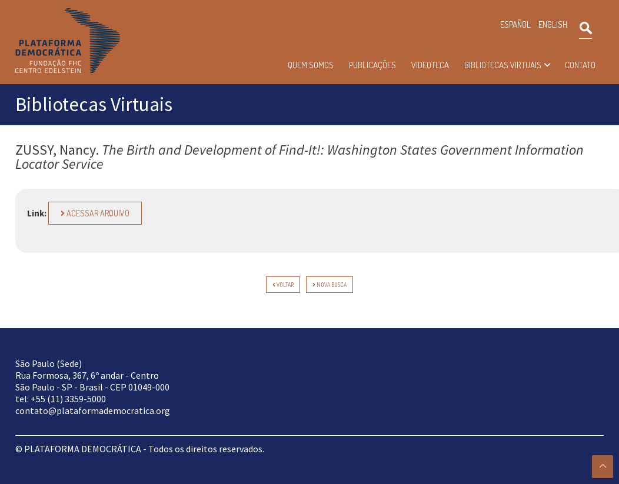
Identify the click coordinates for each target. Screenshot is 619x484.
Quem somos (311, 65)
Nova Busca (329, 284)
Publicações (372, 65)
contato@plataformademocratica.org (92, 410)
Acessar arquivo (95, 213)
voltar (283, 284)
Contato (580, 65)
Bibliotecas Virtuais (502, 65)
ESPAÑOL (515, 24)
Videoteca (430, 65)
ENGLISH (552, 24)
